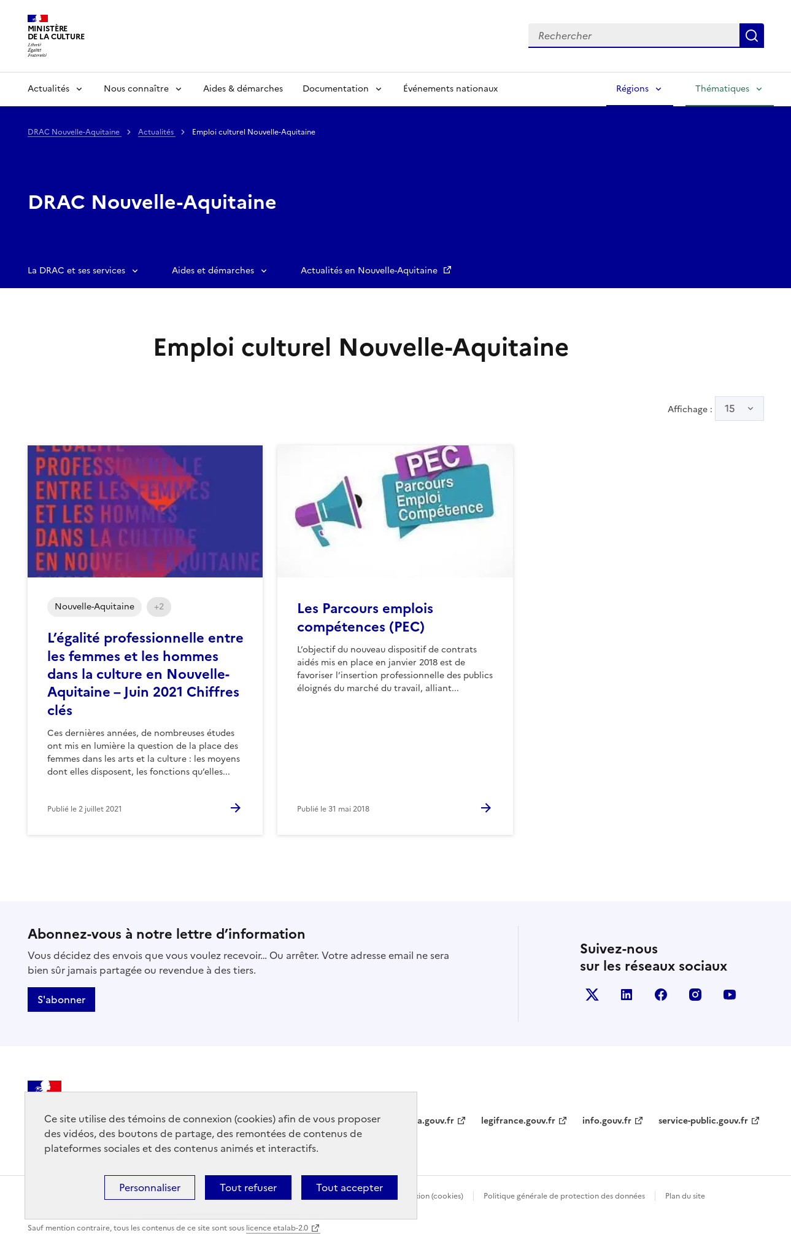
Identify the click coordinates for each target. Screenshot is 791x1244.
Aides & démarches (243, 88)
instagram (695, 994)
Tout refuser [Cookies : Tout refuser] (248, 1187)
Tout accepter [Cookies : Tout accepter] (349, 1187)
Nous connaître (136, 88)
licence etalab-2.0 (277, 1228)
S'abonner (61, 999)
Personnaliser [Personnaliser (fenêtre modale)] (149, 1187)
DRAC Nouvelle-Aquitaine (75, 132)
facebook (661, 994)
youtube (729, 994)
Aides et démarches (213, 270)
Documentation (336, 88)
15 (730, 408)
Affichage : (716, 408)
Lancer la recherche (751, 35)
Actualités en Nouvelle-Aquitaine (370, 270)
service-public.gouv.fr (703, 1120)
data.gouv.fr (428, 1120)
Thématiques (722, 88)
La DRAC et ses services (76, 270)
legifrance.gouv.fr (518, 1120)
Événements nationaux (450, 88)
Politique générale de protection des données (564, 1196)
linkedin (626, 994)
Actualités (48, 88)
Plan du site (685, 1196)
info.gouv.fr (606, 1120)
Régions (632, 88)
